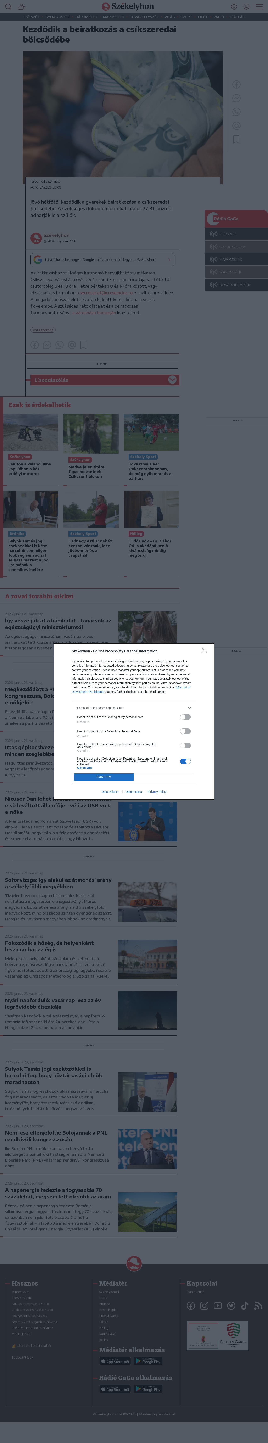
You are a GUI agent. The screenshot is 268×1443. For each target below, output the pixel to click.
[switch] (185, 717)
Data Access (134, 791)
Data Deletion (110, 791)
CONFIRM (104, 777)
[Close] (206, 651)
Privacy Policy (157, 791)
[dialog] (134, 721)
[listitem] (134, 708)
